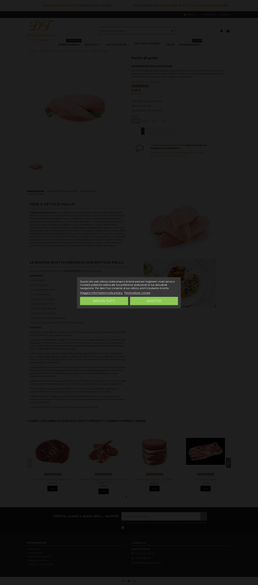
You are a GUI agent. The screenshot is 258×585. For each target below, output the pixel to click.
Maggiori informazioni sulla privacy (101, 292)
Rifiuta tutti (104, 301)
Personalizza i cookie (137, 292)
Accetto (154, 301)
